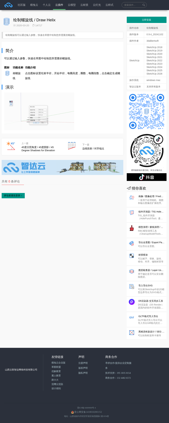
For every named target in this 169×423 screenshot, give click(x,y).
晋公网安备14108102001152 (88, 412)
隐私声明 (83, 373)
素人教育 (56, 375)
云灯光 (97, 4)
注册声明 (83, 363)
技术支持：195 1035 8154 (118, 373)
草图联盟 (56, 367)
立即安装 (146, 20)
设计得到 (56, 388)
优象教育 (56, 371)
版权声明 (83, 368)
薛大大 (54, 380)
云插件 (59, 4)
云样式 (109, 4)
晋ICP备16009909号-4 (86, 408)
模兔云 (34, 4)
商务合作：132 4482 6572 (118, 378)
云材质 (84, 4)
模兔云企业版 (58, 363)
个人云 (47, 4)
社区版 (22, 4)
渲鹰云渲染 (57, 384)
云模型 (72, 4)
